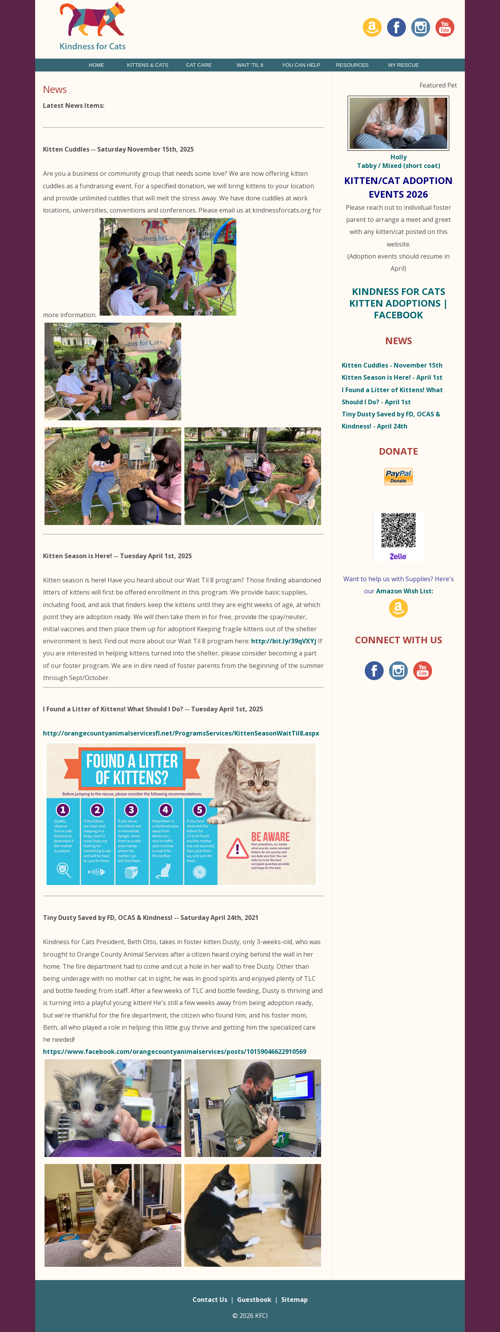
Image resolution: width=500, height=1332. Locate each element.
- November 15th (392, 365)
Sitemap (294, 1299)
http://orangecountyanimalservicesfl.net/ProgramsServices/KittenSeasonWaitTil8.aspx (181, 733)
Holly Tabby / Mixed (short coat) (398, 161)
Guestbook (254, 1299)
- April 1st (392, 377)
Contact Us (210, 1299)
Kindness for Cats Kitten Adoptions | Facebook (398, 303)
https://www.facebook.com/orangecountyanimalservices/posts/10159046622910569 (174, 1051)
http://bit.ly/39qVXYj (283, 641)
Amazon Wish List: (404, 591)
